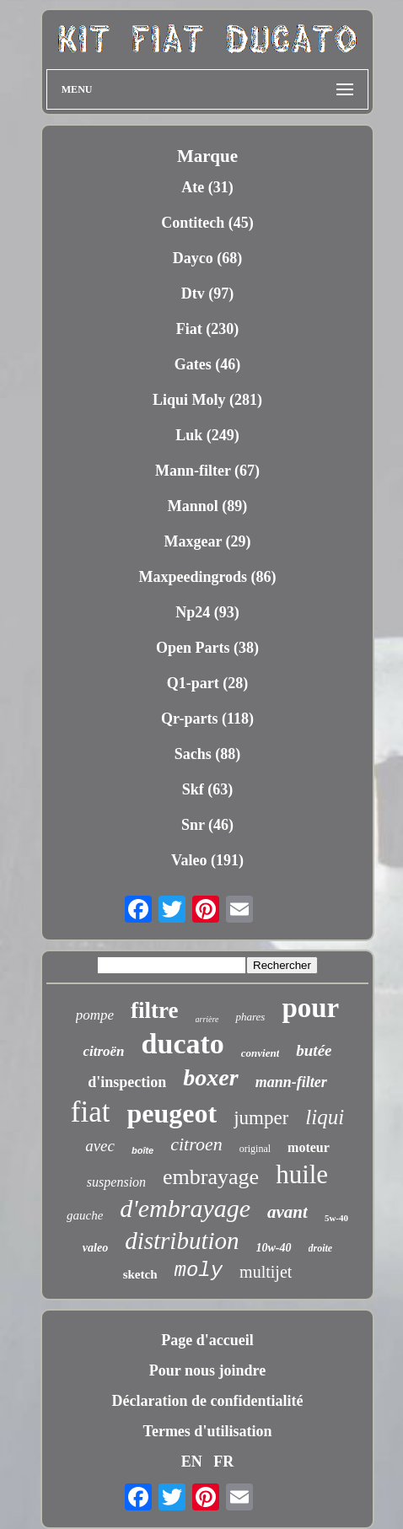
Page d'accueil (207, 1340)
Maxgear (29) (207, 541)
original (255, 1149)
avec (100, 1146)
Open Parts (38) (207, 647)
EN (191, 1461)
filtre (154, 1010)
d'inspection (127, 1082)
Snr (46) (207, 824)
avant (287, 1212)
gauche (85, 1215)
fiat (90, 1112)
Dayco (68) (207, 258)
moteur (308, 1147)
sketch (140, 1274)
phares (250, 1016)
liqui (324, 1117)
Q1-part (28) (207, 683)
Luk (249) (207, 435)
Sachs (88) (208, 754)
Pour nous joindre (207, 1370)
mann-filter (291, 1082)
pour (310, 1008)
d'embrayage (185, 1208)
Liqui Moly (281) (207, 399)
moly (199, 1270)
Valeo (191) (207, 860)
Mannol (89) (208, 506)
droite (321, 1248)
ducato (183, 1043)
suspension (116, 1182)
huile (302, 1174)
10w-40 (274, 1247)
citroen (196, 1144)
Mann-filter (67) (207, 470)
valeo (95, 1247)
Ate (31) (207, 187)
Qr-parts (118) (207, 718)
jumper (261, 1117)
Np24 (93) (207, 612)
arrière (207, 1019)
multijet (265, 1272)
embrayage (211, 1177)
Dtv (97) (207, 293)
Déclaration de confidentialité (208, 1400)
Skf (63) (208, 789)
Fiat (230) (207, 328)
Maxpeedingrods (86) (207, 576)
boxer (210, 1077)
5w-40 (336, 1218)
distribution (182, 1240)
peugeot (171, 1113)
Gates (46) (207, 364)
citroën (103, 1051)
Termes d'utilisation (207, 1431)
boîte (142, 1150)
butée (313, 1050)
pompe (95, 1015)
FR (223, 1461)
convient (260, 1053)
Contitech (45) (207, 222)
